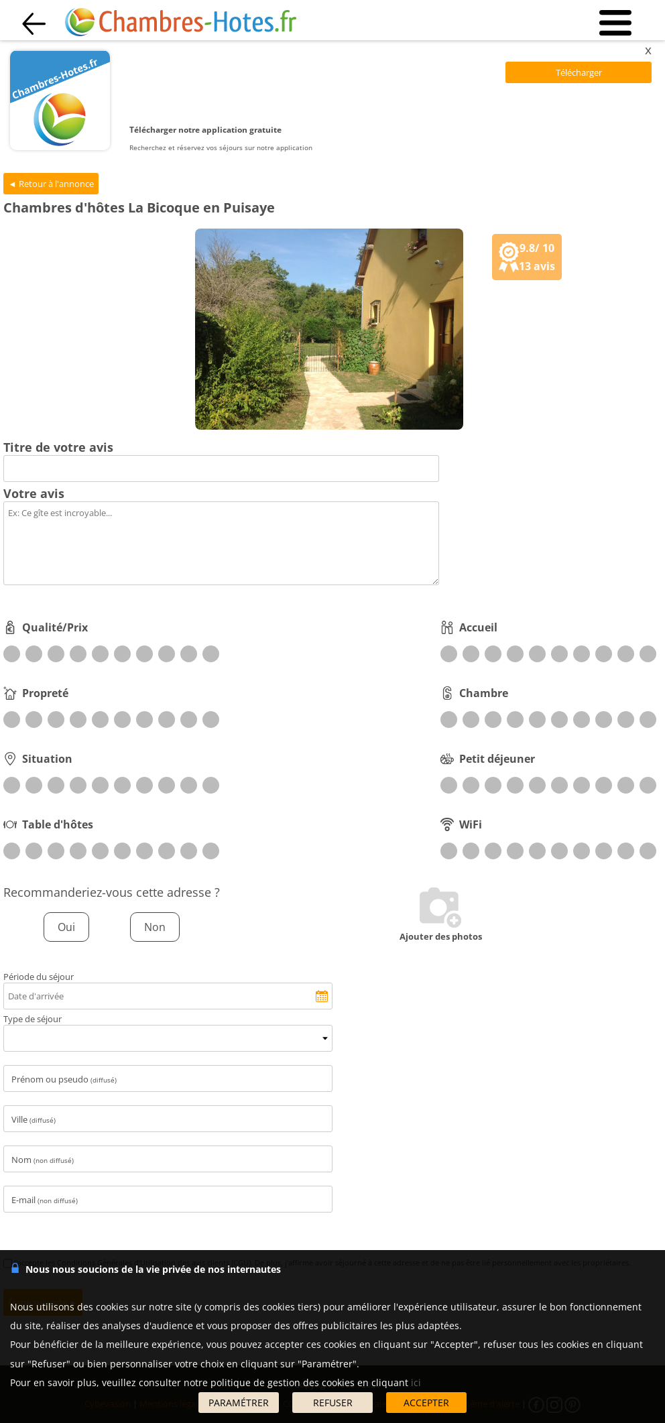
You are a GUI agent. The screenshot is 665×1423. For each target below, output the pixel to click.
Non (155, 927)
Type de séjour (32, 1019)
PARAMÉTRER (238, 1402)
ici (416, 1382)
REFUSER (333, 1402)
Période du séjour (38, 977)
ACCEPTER (426, 1402)
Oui (66, 927)
